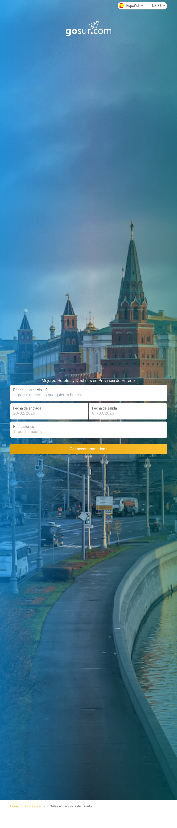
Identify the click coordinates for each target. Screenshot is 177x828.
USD (158, 6)
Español (131, 5)
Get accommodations (88, 449)
